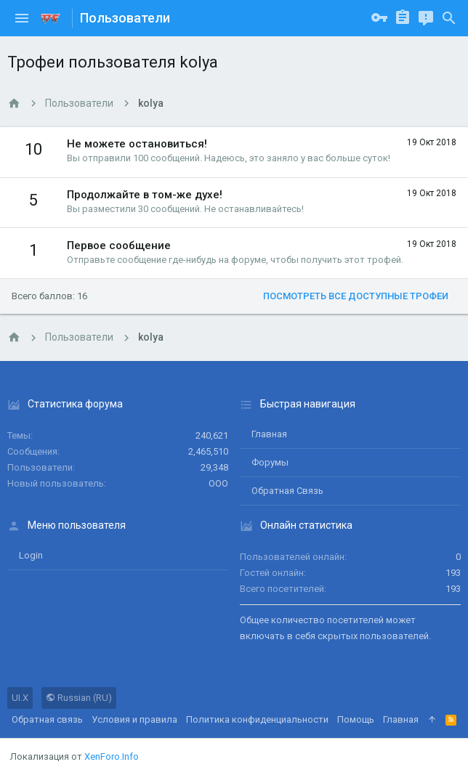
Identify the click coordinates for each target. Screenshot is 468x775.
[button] (21, 18)
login (31, 555)
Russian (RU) (79, 697)
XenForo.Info (111, 756)
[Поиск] (449, 18)
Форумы (270, 462)
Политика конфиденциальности (257, 719)
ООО (218, 483)
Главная (269, 434)
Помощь (355, 719)
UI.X (20, 697)
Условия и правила (134, 719)
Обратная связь (287, 490)
